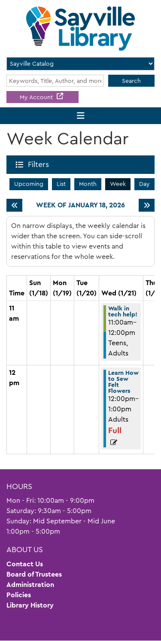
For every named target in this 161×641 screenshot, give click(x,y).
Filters (40, 164)
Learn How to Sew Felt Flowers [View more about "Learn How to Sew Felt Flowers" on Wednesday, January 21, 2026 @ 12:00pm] (123, 382)
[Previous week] (14, 205)
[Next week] (147, 205)
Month (88, 183)
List (61, 183)
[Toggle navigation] (80, 115)
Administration (30, 584)
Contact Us (24, 564)
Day (144, 183)
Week (118, 183)
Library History (30, 605)
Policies (18, 595)
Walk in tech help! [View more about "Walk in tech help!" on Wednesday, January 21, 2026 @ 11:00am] (122, 311)
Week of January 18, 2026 (80, 205)
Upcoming (28, 183)
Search (131, 80)
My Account (37, 97)
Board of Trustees (34, 574)
